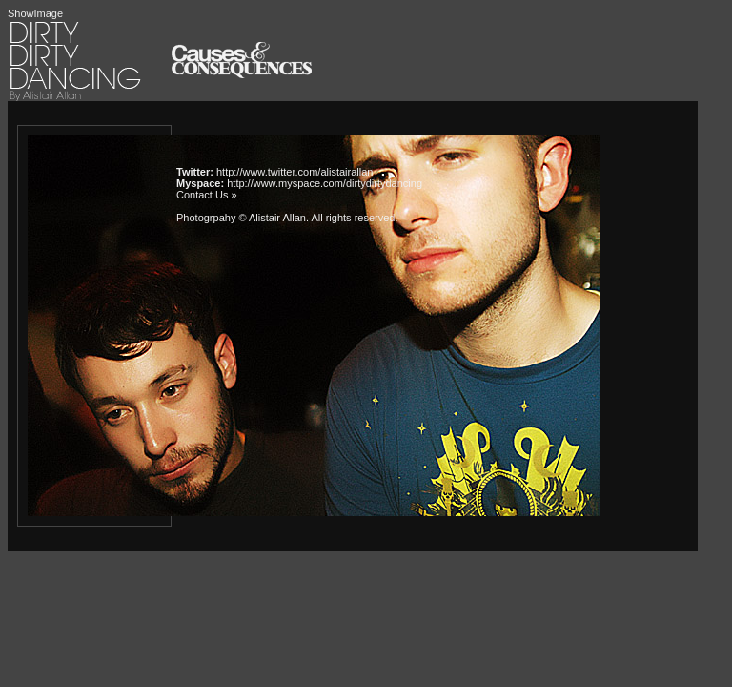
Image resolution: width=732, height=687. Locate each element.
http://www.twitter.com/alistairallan (294, 171)
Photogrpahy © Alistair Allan (241, 217)
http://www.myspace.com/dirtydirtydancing (324, 183)
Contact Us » (206, 194)
